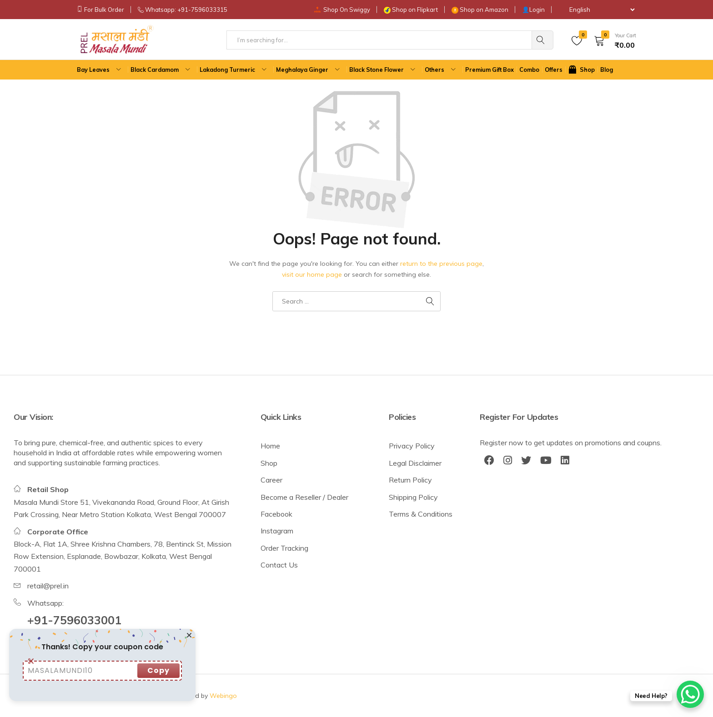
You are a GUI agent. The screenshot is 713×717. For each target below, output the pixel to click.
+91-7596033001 (74, 620)
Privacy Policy (412, 445)
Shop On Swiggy (346, 9)
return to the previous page (441, 263)
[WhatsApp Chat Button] (690, 694)
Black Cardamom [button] (161, 70)
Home (270, 445)
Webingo (223, 696)
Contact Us (279, 564)
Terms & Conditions (420, 513)
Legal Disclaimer (415, 463)
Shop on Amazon (484, 9)
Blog (606, 69)
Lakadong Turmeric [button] (234, 70)
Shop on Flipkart (415, 9)
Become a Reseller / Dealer (304, 497)
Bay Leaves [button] (100, 70)
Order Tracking (284, 548)
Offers (553, 69)
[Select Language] (597, 9)
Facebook (276, 513)
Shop (269, 463)
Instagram (277, 530)
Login (537, 9)
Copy (158, 670)
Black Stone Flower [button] (383, 70)
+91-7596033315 (202, 9)
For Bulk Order (104, 9)
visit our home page (312, 274)
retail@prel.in (48, 585)
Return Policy (410, 479)
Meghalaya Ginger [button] (309, 70)
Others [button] (441, 70)
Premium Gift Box (489, 69)
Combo (529, 69)
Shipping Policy (413, 497)
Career (271, 479)
